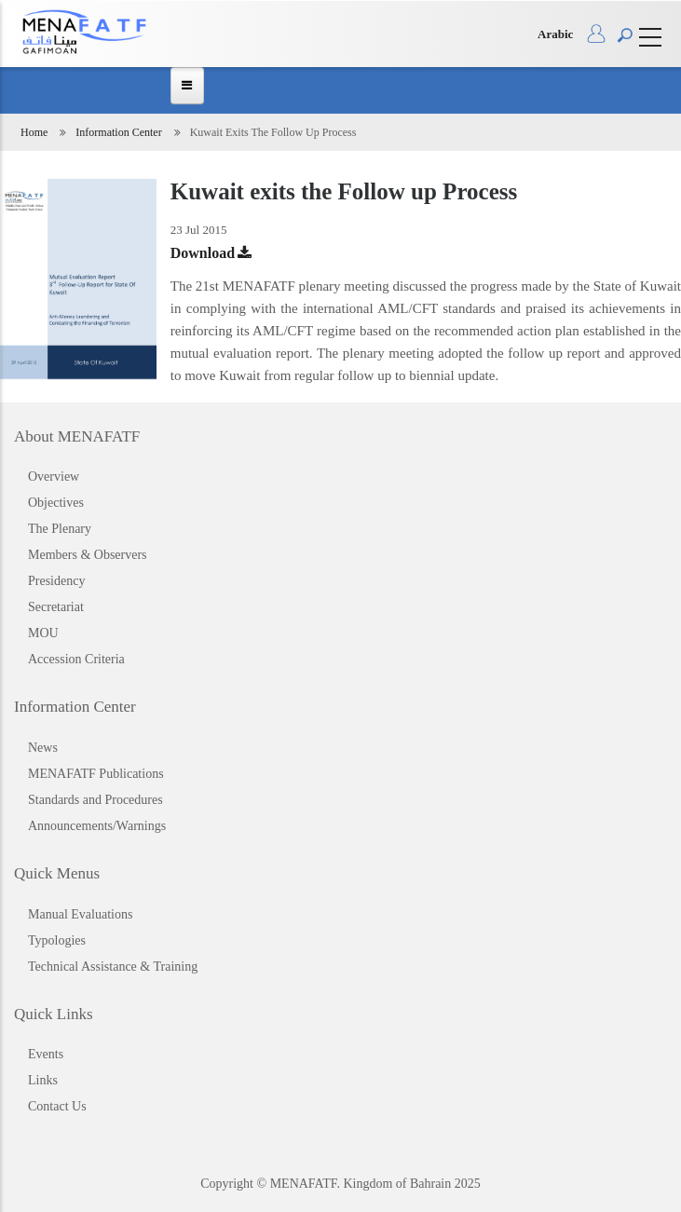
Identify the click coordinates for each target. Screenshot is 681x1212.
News (43, 748)
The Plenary (59, 529)
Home (34, 132)
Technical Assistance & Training (112, 967)
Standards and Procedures (95, 800)
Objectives (56, 503)
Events (45, 1054)
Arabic (555, 34)
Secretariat (56, 607)
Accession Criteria (76, 659)
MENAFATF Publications (96, 774)
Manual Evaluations (80, 914)
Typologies (57, 940)
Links (43, 1080)
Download (202, 253)
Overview (53, 476)
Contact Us (57, 1106)
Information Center (118, 132)
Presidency (56, 581)
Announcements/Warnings (97, 826)
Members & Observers (87, 555)
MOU (43, 633)
